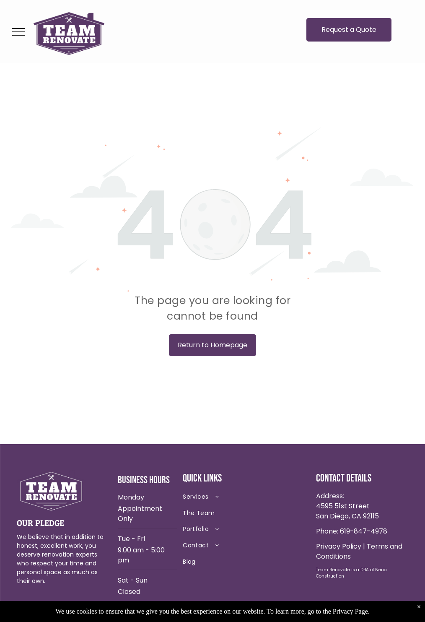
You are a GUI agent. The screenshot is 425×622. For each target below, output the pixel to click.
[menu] (18, 32)
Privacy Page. (351, 611)
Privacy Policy (338, 546)
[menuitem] (242, 498)
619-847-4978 (363, 531)
